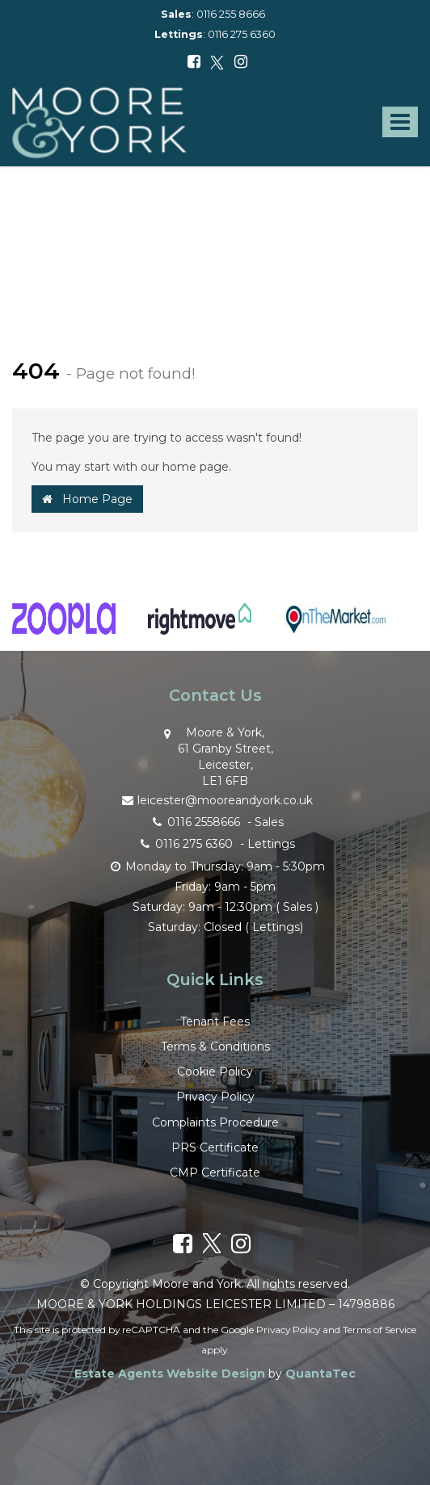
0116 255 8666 (230, 14)
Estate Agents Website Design (169, 1373)
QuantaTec (320, 1373)
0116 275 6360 (242, 34)
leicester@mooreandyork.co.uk (215, 799)
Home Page (87, 499)
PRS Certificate (215, 1147)
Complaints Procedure (215, 1122)
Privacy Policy (215, 1096)
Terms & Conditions (215, 1046)
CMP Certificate (215, 1172)
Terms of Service (379, 1329)
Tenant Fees (215, 1021)
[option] (64, 626)
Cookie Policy (215, 1071)
